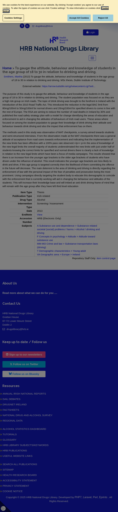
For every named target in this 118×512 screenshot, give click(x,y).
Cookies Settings (13, 18)
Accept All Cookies (79, 18)
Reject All (103, 18)
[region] (59, 11)
